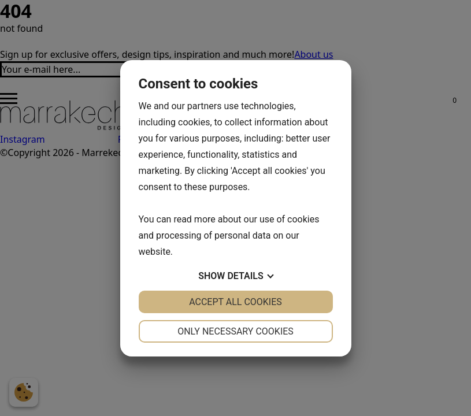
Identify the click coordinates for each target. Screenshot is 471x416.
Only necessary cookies (235, 331)
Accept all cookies (235, 301)
